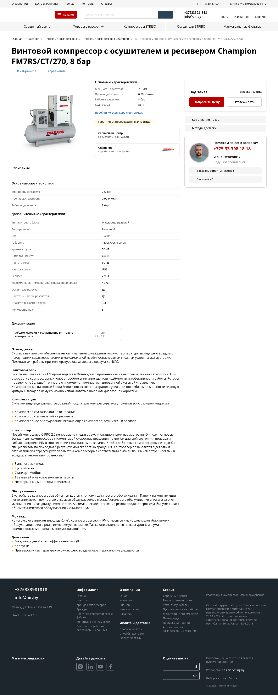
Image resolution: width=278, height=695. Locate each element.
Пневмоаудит (172, 618)
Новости (81, 600)
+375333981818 (195, 12)
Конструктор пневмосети (93, 622)
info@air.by (192, 17)
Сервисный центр (175, 596)
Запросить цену (207, 102)
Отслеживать (244, 102)
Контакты (126, 600)
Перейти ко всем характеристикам (120, 112)
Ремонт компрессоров (177, 600)
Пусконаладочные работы (180, 609)
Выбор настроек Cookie (221, 678)
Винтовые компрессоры (61, 39)
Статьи (81, 596)
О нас (123, 596)
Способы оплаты (131, 629)
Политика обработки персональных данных (91, 627)
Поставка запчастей (176, 622)
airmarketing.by (234, 670)
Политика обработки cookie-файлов (95, 615)
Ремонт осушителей (176, 605)
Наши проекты (129, 609)
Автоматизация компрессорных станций (179, 628)
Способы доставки (132, 633)
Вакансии (126, 614)
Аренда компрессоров (91, 605)
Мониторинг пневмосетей (180, 614)
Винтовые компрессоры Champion (106, 39)
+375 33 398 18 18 (232, 148)
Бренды (81, 609)
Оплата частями (131, 638)
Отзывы (125, 605)
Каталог (34, 39)
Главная (17, 39)
